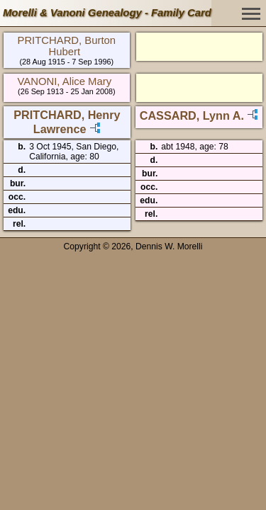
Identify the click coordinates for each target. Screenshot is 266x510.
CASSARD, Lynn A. (192, 115)
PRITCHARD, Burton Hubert (66, 46)
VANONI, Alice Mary (65, 81)
